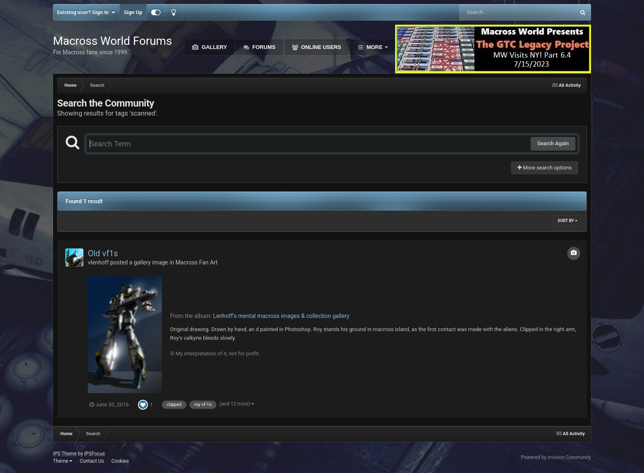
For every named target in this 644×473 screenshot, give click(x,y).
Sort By (567, 220)
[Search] (497, 12)
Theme (62, 461)
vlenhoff (98, 262)
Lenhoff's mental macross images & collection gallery (281, 316)
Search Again (553, 143)
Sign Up (133, 12)
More (374, 47)
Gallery (213, 47)
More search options (545, 168)
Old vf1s (103, 253)
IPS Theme (65, 454)
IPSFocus (94, 454)
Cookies (120, 461)
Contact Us (92, 461)
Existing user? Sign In (86, 12)
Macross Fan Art (196, 262)
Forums (263, 47)
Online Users (320, 47)
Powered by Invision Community (556, 457)
